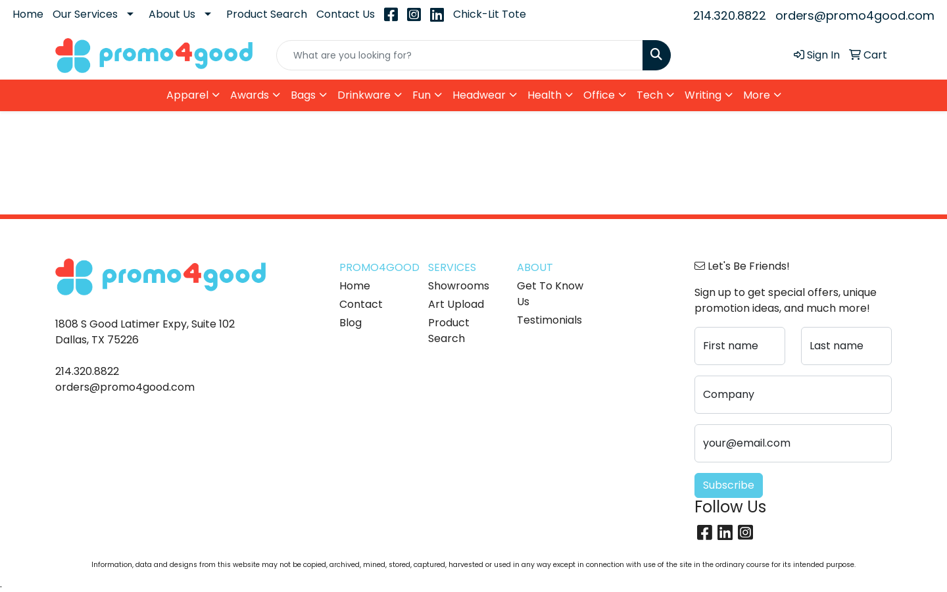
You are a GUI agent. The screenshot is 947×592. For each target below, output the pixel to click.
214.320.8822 (729, 15)
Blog (350, 322)
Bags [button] (303, 95)
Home (27, 14)
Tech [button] (650, 95)
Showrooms (458, 285)
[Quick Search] (459, 55)
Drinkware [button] (364, 95)
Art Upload (456, 304)
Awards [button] (249, 95)
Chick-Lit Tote (489, 14)
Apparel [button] (187, 95)
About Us (172, 14)
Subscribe (728, 485)
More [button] (756, 95)
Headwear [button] (479, 95)
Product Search (266, 14)
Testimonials (549, 320)
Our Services (85, 14)
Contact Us (345, 14)
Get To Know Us (550, 293)
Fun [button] (421, 95)
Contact (361, 304)
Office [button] (599, 95)
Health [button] (544, 95)
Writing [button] (703, 95)
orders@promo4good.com (855, 15)
